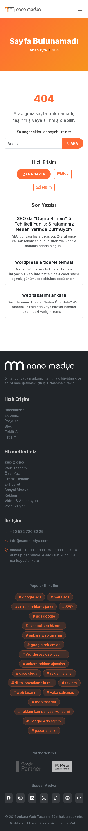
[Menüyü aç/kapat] (80, 9)
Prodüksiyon (15, 506)
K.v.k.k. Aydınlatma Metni (58, 823)
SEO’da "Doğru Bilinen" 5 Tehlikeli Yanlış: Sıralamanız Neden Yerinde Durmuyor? (44, 224)
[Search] (62, 766)
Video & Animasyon (21, 500)
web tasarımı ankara (44, 295)
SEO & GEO (14, 462)
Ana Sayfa (38, 50)
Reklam (11, 495)
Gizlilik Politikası (23, 823)
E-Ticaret (12, 484)
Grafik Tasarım (17, 479)
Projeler (11, 421)
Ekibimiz (12, 415)
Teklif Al (12, 431)
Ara (72, 143)
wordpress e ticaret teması (44, 262)
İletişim (44, 187)
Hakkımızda (14, 410)
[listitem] (9, 798)
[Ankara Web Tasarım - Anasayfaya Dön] (23, 9)
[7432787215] (28, 766)
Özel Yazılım (15, 473)
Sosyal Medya (16, 490)
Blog (63, 173)
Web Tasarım (16, 468)
